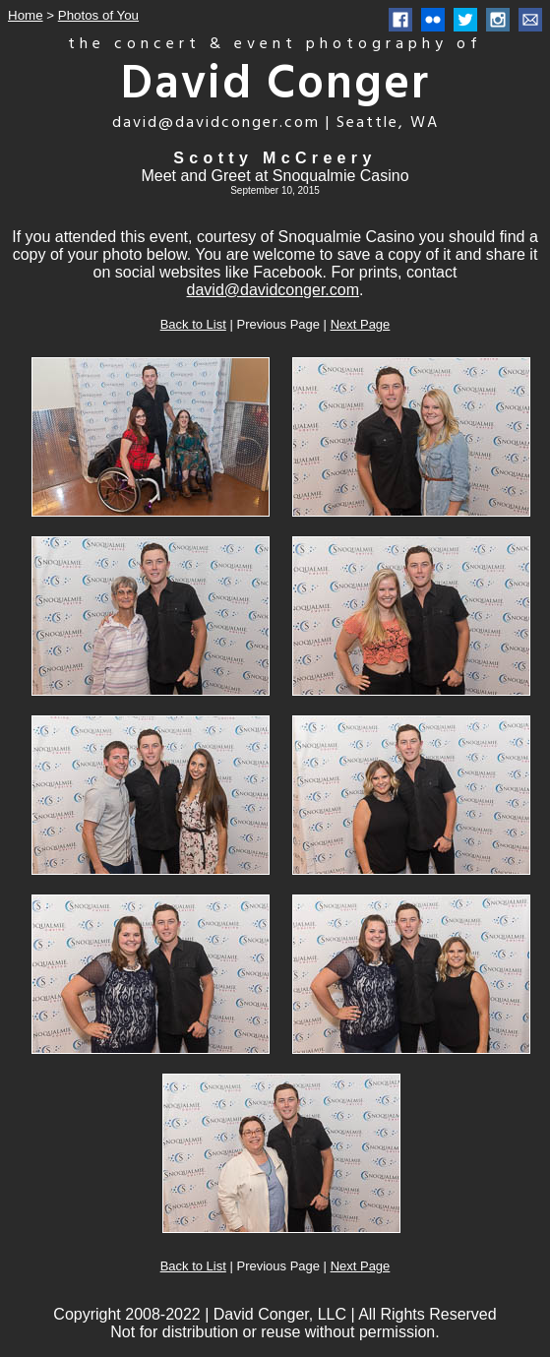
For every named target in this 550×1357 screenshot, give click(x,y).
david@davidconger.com (273, 289)
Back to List (193, 324)
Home (25, 15)
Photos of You (98, 15)
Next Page (361, 324)
